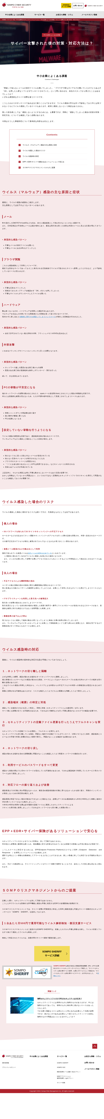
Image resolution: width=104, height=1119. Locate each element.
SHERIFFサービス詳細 (66, 5)
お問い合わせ (77, 5)
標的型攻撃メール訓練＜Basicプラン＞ (69, 1098)
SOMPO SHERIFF (62, 1089)
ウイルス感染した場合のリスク (34, 150)
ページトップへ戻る (94, 1072)
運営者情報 (5, 1089)
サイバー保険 (61, 1108)
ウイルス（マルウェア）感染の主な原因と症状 (40, 145)
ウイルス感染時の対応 (31, 156)
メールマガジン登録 (89, 15)
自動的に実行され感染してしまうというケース (38, 320)
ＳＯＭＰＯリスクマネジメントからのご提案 (39, 167)
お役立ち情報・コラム (64, 15)
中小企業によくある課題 (14, 15)
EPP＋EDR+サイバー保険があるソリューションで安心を (43, 162)
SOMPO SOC (61, 1093)
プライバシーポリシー (9, 1093)
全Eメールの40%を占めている (40, 561)
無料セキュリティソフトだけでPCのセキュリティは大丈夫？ (59, 1020)
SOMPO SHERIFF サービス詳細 (52, 975)
